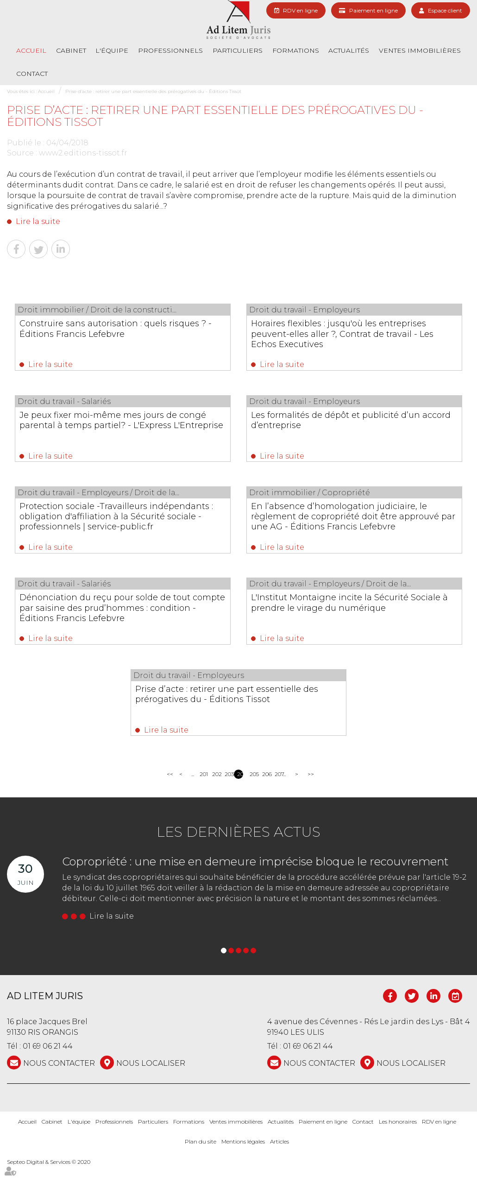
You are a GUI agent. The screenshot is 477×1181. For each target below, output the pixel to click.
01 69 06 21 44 (48, 1061)
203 (228, 788)
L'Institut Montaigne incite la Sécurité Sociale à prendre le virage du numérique (350, 617)
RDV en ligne (300, 10)
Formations (295, 50)
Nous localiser (150, 1078)
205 (253, 788)
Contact (32, 73)
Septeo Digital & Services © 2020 (48, 1177)
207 (278, 788)
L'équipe (111, 50)
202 (215, 788)
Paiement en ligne (373, 10)
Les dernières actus (238, 846)
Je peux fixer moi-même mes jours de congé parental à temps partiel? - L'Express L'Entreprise (121, 428)
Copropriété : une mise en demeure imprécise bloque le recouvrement (255, 876)
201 (203, 788)
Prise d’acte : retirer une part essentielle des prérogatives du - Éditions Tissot (153, 91)
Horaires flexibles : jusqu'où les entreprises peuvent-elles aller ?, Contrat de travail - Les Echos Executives (344, 338)
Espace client (445, 10)
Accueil (31, 50)
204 (240, 788)
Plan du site (200, 1156)
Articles (279, 1156)
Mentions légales (243, 1156)
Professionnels (170, 50)
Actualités (348, 50)
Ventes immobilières (420, 50)
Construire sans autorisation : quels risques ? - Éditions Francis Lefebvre (119, 328)
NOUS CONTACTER (59, 1078)
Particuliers (238, 50)
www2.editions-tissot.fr (83, 153)
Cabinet (71, 50)
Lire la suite (38, 221)
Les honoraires (398, 1136)
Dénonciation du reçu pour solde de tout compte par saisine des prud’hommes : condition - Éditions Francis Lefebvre (120, 622)
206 (265, 788)
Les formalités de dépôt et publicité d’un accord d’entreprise (350, 423)
